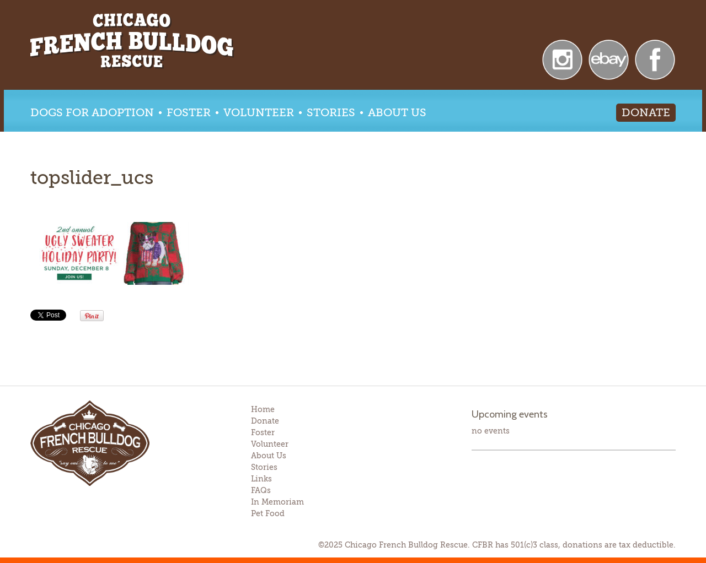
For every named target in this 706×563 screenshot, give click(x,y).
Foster (189, 112)
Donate (646, 112)
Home (263, 409)
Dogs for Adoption (92, 112)
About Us (397, 112)
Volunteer (258, 112)
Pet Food (268, 513)
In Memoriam (277, 501)
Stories (331, 112)
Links (261, 478)
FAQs (261, 490)
